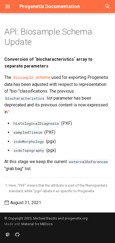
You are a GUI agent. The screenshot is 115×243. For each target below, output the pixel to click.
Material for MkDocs (37, 224)
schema (31, 77)
